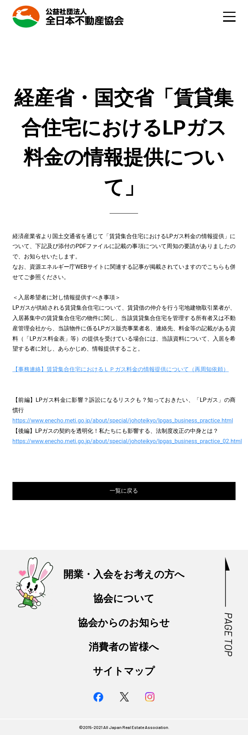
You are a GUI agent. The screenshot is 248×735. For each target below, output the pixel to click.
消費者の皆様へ (124, 647)
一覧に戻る (124, 490)
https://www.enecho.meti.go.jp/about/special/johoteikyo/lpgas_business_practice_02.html (127, 441)
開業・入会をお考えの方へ (124, 574)
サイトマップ (124, 671)
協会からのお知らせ (124, 623)
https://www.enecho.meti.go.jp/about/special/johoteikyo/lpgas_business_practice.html (122, 420)
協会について (123, 598)
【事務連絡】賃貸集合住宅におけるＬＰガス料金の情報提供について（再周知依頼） (120, 369)
